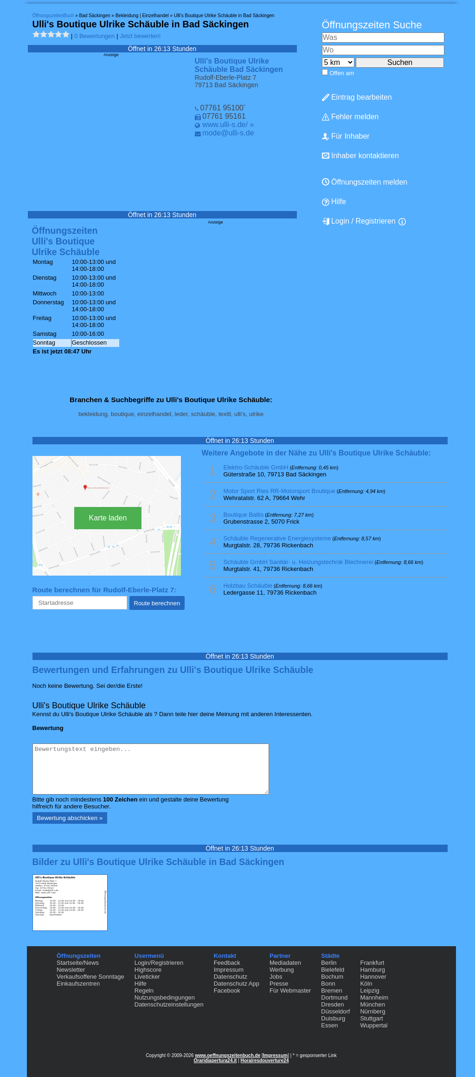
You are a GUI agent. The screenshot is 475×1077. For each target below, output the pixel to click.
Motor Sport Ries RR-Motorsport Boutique (279, 490)
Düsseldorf (335, 1011)
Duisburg (333, 1018)
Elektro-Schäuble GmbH (256, 467)
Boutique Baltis (244, 514)
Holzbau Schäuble (248, 585)
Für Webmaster (290, 990)
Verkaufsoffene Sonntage (90, 976)
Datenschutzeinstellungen (169, 1004)
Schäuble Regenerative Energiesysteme (277, 538)
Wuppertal (373, 1025)
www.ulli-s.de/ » (228, 124)
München (372, 1004)
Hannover (373, 976)
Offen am (341, 73)
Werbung (282, 969)
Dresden (332, 1004)
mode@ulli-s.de (228, 133)
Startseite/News (78, 962)
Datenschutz (230, 976)
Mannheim (374, 997)
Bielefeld (332, 969)
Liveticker (147, 976)
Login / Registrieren (359, 221)
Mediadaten (285, 962)
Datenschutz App (236, 983)
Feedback (227, 962)
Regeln (144, 990)
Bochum (332, 976)
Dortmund (334, 997)
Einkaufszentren (78, 983)
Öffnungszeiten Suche (372, 25)
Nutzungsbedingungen (165, 997)
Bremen (331, 990)
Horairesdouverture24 (265, 1060)
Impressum (229, 969)
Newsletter (71, 969)
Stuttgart (371, 1018)
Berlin (328, 962)
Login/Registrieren (159, 962)
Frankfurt (372, 962)
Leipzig (369, 990)
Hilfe (334, 202)
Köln (366, 983)
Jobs (276, 976)
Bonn (328, 983)
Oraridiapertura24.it (215, 1060)
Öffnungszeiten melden (365, 182)
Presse (279, 983)
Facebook (227, 990)
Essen (329, 1025)
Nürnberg (372, 1011)
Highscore (148, 969)
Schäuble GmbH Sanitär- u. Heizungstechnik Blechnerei (298, 561)
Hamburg (372, 969)
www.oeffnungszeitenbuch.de (227, 1055)
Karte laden (108, 518)
